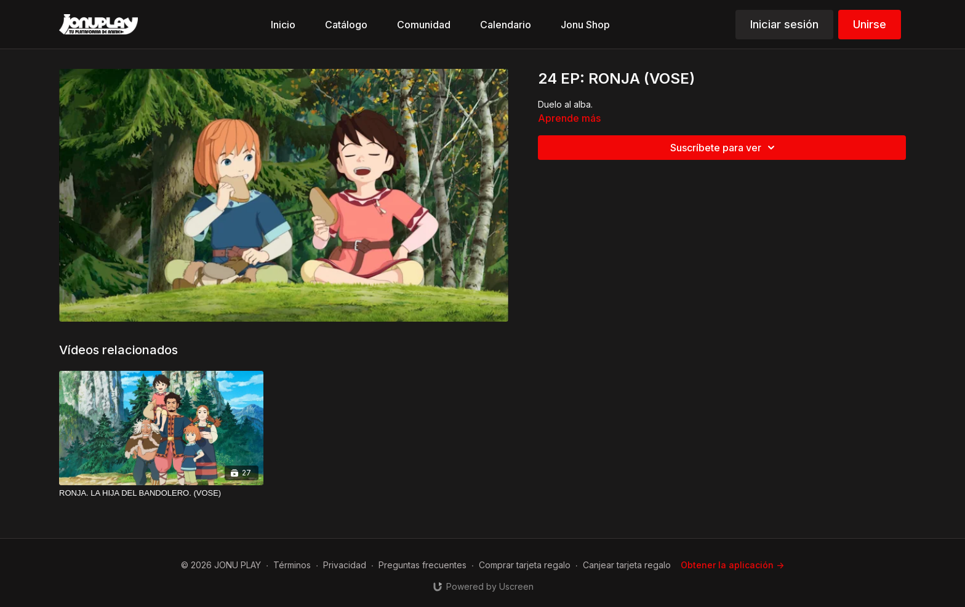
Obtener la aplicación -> (732, 565)
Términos (292, 565)
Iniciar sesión (784, 24)
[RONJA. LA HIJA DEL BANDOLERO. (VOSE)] (161, 493)
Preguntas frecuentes (422, 565)
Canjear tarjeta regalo (627, 565)
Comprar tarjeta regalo (525, 565)
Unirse (869, 24)
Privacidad (344, 565)
